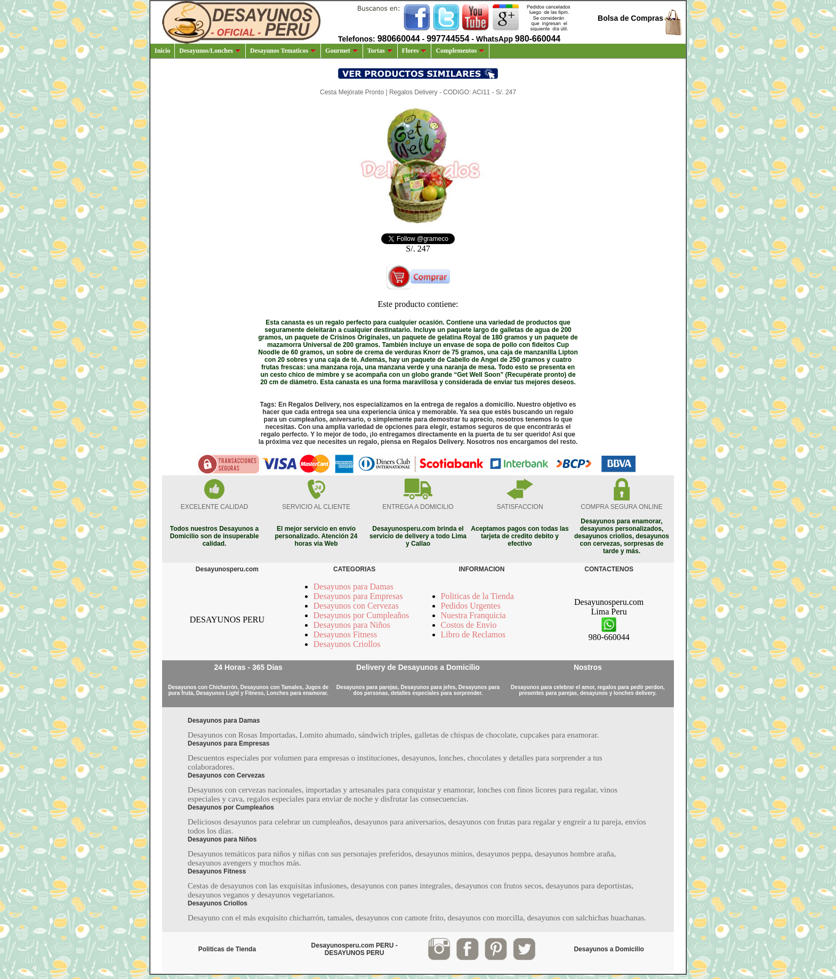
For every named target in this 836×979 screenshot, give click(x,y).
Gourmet (341, 50)
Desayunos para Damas (353, 586)
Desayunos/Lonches (210, 50)
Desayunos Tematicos (283, 50)
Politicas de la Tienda (477, 596)
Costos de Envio (469, 624)
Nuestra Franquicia (473, 615)
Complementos (460, 50)
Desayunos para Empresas (358, 596)
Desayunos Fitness (345, 634)
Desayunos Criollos (347, 644)
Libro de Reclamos (473, 634)
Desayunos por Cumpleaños (361, 615)
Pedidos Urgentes (471, 605)
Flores (414, 50)
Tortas (380, 50)
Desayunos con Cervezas (356, 605)
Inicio (162, 50)
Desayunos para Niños (352, 624)
